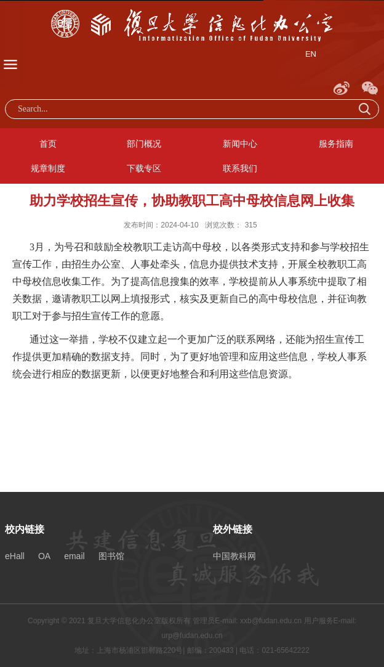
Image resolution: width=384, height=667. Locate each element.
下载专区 (144, 168)
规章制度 (48, 168)
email (74, 556)
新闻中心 (240, 144)
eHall (15, 556)
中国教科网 (234, 556)
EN (310, 54)
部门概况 (144, 144)
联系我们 (240, 168)
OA (44, 556)
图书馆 (111, 556)
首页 (48, 144)
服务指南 (336, 144)
